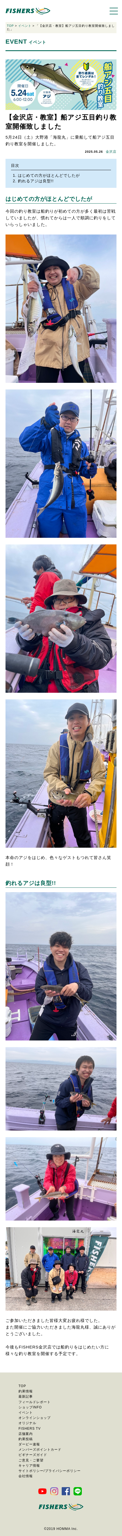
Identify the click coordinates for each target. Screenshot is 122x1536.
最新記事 (25, 1396)
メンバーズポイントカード (39, 1449)
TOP (10, 25)
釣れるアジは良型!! (36, 181)
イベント (24, 25)
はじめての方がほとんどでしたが (49, 175)
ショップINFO (30, 1407)
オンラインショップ (34, 1418)
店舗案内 (25, 1434)
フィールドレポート (34, 1402)
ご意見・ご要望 (31, 1460)
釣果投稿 (25, 1439)
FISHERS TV (29, 1428)
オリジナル (27, 1423)
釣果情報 (25, 1391)
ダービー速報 (29, 1444)
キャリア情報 (29, 1466)
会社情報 (25, 1476)
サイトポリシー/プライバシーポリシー (49, 1471)
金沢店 (111, 152)
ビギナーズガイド (32, 1455)
